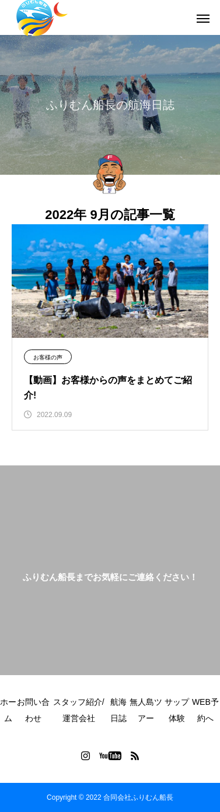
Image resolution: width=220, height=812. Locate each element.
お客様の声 (47, 357)
